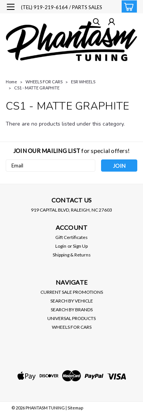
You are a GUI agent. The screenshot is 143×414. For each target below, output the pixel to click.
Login (60, 246)
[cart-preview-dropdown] (127, 6)
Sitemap (75, 407)
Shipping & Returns (72, 255)
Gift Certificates (71, 237)
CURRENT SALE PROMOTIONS (71, 292)
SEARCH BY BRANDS (72, 309)
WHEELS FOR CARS (44, 81)
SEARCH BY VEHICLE (71, 301)
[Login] (111, 22)
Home (11, 81)
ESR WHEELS (83, 81)
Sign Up (80, 246)
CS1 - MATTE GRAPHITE (36, 87)
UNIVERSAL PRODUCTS (71, 318)
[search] (96, 22)
